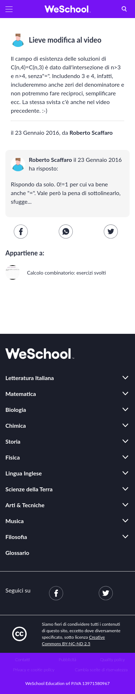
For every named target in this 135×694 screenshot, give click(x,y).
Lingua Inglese (23, 473)
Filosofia (16, 536)
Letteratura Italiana (29, 377)
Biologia (15, 409)
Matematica (20, 393)
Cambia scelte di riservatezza (101, 669)
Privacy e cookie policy (33, 669)
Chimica (15, 425)
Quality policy (112, 659)
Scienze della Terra (29, 489)
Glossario (17, 552)
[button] (9, 9)
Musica (14, 520)
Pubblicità (67, 659)
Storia (13, 441)
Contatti (22, 659)
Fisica (12, 457)
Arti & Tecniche (25, 504)
